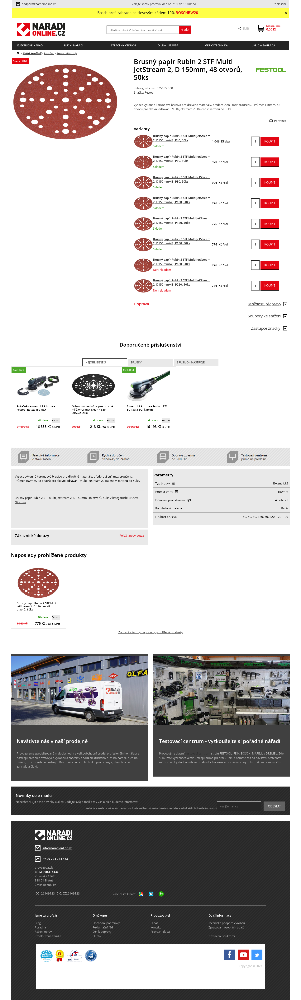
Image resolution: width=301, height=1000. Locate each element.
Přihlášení (279, 4)
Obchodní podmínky (106, 923)
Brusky (136, 362)
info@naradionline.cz (57, 848)
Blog (38, 923)
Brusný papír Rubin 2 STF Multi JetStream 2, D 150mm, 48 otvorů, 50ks (37, 606)
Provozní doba (160, 931)
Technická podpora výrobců (226, 923)
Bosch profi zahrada (114, 12)
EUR (246, 28)
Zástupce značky (269, 328)
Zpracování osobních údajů (226, 927)
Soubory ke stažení (267, 316)
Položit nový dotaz (131, 535)
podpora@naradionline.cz (39, 4)
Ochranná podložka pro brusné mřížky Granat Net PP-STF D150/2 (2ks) (92, 409)
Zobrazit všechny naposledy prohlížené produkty (150, 632)
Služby (97, 936)
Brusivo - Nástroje (67, 53)
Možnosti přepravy (267, 303)
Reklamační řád (103, 927)
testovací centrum (197, 753)
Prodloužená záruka (48, 936)
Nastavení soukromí (221, 936)
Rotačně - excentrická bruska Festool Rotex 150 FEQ (36, 407)
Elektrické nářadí (32, 53)
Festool (149, 92)
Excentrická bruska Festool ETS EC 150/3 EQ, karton (147, 407)
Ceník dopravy (102, 931)
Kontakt (155, 927)
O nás (154, 923)
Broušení (49, 53)
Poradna (40, 927)
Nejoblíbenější (96, 362)
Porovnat (280, 121)
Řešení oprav (43, 931)
